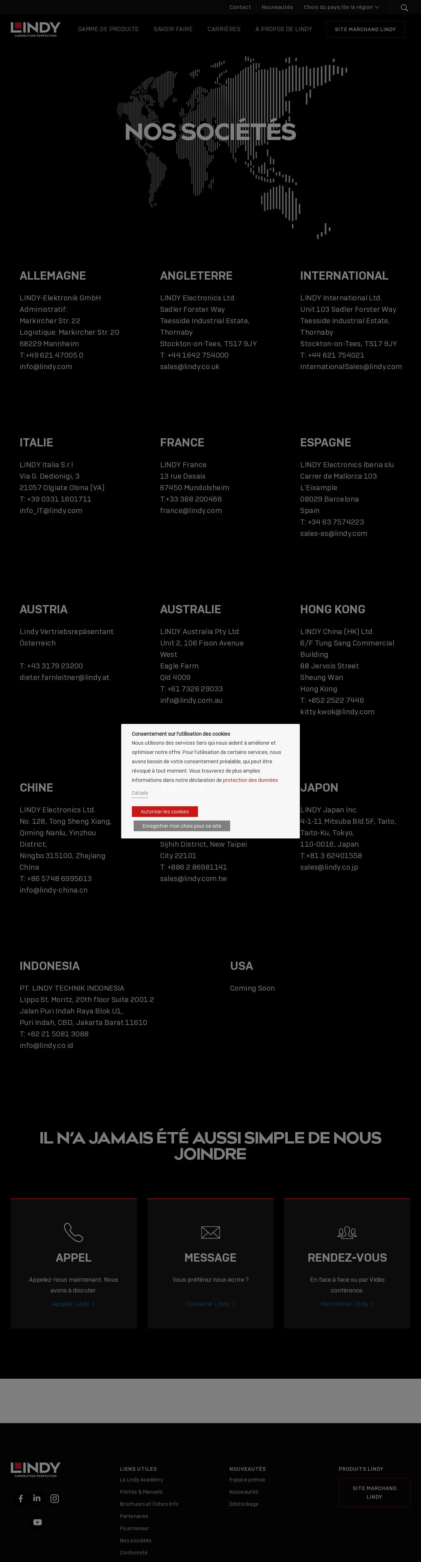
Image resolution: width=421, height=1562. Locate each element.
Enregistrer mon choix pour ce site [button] (182, 826)
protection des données (250, 780)
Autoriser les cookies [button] (165, 811)
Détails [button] (140, 792)
